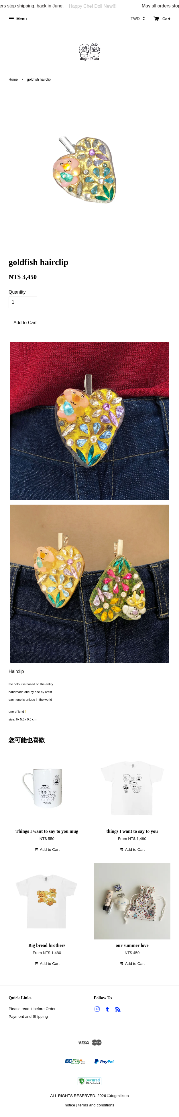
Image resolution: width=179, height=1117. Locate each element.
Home (13, 79)
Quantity (17, 292)
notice (70, 1105)
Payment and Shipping (28, 1016)
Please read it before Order (32, 1009)
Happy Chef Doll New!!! (97, 6)
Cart (162, 19)
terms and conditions (96, 1105)
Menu (18, 19)
